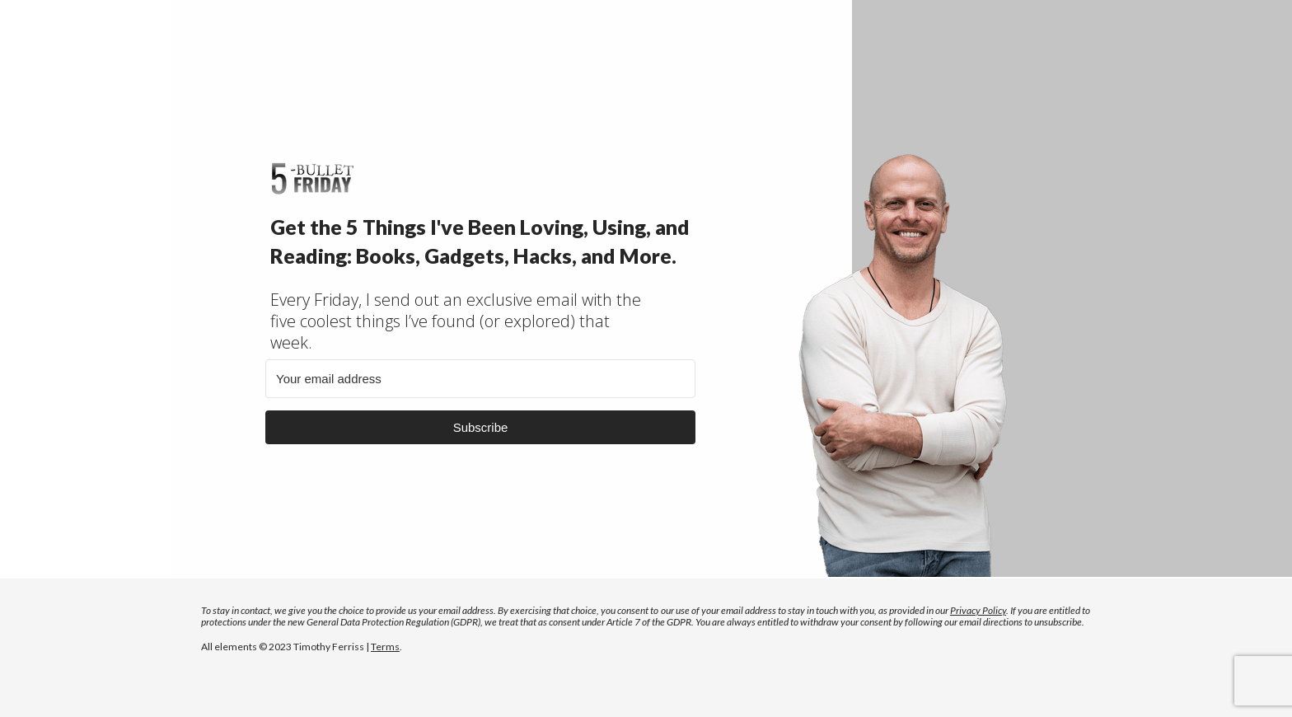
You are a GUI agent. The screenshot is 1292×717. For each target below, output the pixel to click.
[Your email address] (480, 378)
